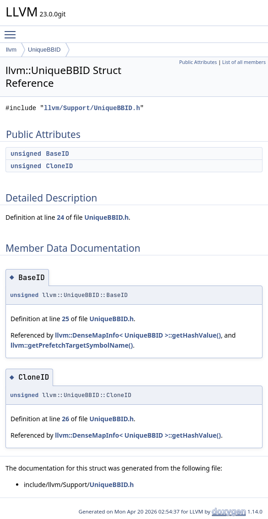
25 (65, 318)
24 (60, 217)
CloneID (59, 166)
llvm (11, 49)
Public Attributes (198, 62)
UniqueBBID (44, 49)
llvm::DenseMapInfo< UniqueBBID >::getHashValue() (138, 335)
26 (65, 418)
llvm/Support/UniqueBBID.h (92, 108)
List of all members (244, 62)
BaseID (57, 153)
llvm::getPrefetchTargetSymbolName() (72, 345)
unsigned (26, 153)
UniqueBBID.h (106, 217)
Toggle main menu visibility (12, 30)
